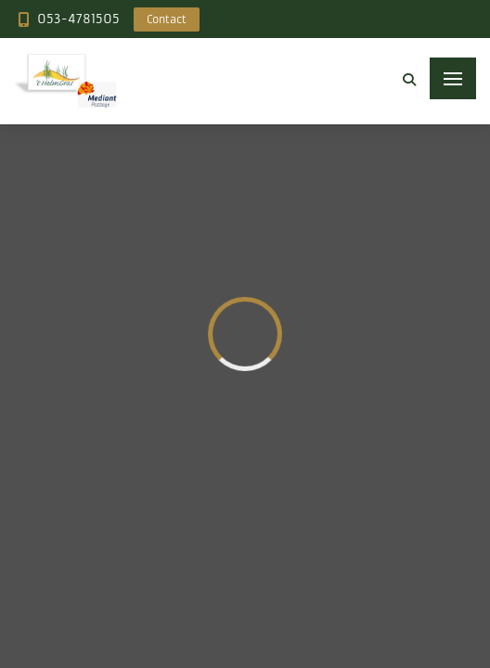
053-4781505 (78, 19)
